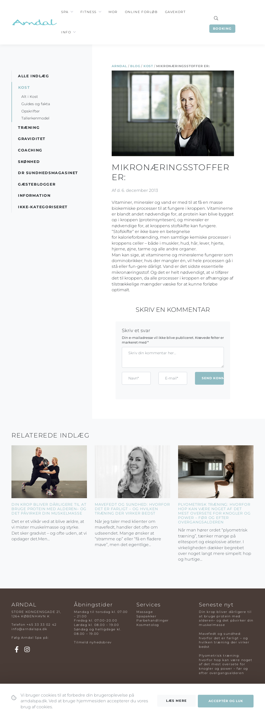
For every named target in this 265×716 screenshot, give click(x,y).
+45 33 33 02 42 (42, 624)
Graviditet (32, 138)
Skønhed (29, 161)
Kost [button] (24, 87)
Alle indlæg (33, 76)
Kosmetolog (147, 625)
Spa (64, 12)
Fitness (88, 12)
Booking (222, 28)
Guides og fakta (35, 104)
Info (66, 32)
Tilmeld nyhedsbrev (93, 642)
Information (34, 195)
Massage (144, 612)
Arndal (119, 66)
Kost (148, 66)
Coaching (30, 150)
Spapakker (146, 616)
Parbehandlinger (152, 620)
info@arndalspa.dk (29, 629)
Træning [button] (29, 127)
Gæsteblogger (36, 184)
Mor (113, 12)
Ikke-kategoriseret (43, 207)
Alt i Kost (29, 96)
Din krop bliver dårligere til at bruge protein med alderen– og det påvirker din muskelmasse (48, 509)
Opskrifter (30, 111)
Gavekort (175, 12)
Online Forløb (141, 12)
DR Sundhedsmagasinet (48, 172)
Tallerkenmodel (35, 118)
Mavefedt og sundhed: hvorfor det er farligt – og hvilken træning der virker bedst (132, 509)
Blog (135, 66)
